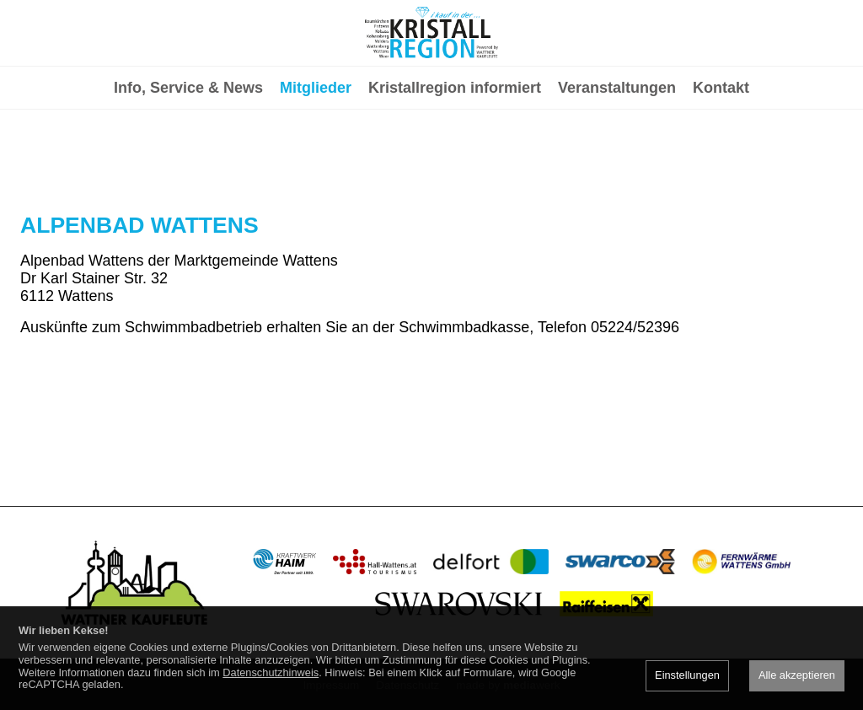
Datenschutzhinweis (270, 672)
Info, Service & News (188, 156)
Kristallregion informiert (454, 156)
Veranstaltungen (617, 156)
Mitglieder (315, 156)
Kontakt (721, 156)
